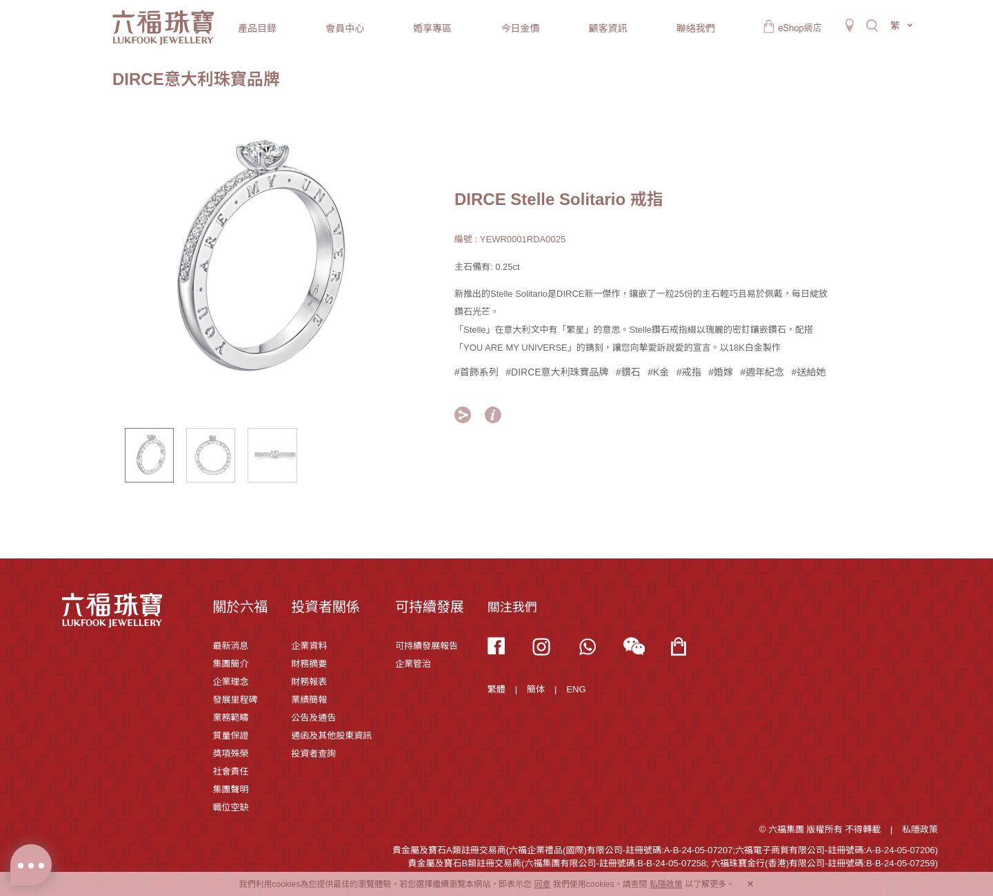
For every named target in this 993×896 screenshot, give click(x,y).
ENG (575, 689)
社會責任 (230, 771)
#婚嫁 (720, 372)
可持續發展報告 (426, 646)
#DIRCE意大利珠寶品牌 (556, 372)
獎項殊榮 (230, 753)
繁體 (496, 689)
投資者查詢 (313, 753)
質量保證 (230, 735)
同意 (542, 884)
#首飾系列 (476, 372)
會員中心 (344, 28)
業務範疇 (230, 717)
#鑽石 (628, 372)
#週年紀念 (762, 372)
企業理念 (230, 681)
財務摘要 (309, 664)
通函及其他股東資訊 (331, 735)
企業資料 (309, 646)
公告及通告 (313, 717)
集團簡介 (230, 664)
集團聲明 (230, 789)
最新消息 (230, 646)
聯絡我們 (695, 28)
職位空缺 (230, 807)
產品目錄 (257, 28)
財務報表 (309, 681)
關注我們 (512, 607)
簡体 (536, 689)
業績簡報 (309, 699)
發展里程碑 (234, 699)
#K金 (658, 372)
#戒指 (688, 372)
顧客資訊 (608, 28)
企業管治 (413, 664)
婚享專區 (432, 28)
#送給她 (809, 372)
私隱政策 (920, 829)
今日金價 (520, 28)
